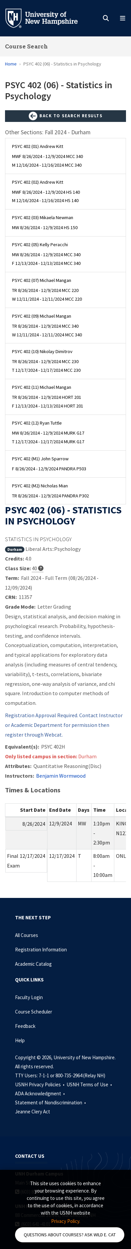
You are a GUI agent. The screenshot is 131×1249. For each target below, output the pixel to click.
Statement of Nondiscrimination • (51, 1102)
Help (20, 1040)
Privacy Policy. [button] (65, 1221)
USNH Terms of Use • (90, 1084)
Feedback (25, 1026)
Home (11, 64)
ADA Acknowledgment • (40, 1093)
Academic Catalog (33, 964)
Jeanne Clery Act (32, 1111)
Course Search (26, 46)
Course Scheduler (33, 1011)
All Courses (26, 935)
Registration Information (41, 949)
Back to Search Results (65, 116)
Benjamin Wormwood (61, 775)
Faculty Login (29, 997)
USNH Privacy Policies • (40, 1084)
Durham (14, 549)
